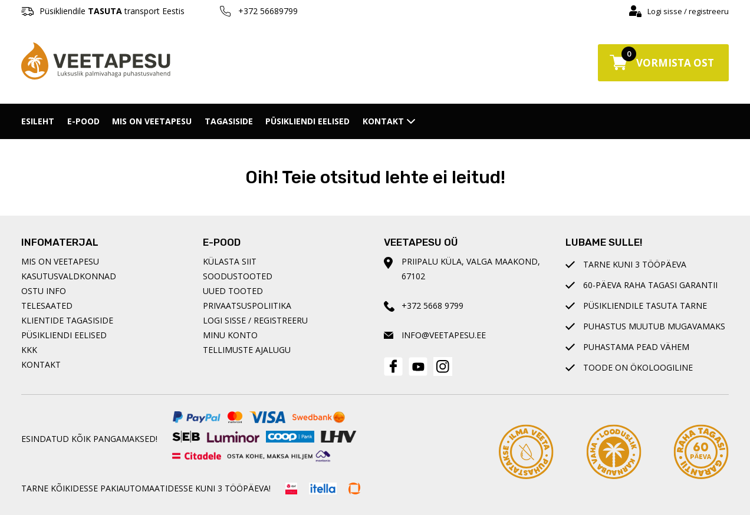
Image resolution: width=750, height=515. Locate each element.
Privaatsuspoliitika (247, 305)
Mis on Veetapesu (152, 121)
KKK (29, 349)
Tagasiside (229, 121)
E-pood (83, 121)
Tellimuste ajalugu (247, 349)
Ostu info (43, 290)
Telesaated (47, 305)
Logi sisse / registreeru (688, 11)
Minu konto (230, 335)
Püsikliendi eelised (307, 121)
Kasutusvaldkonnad (68, 276)
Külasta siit (229, 261)
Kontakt (389, 121)
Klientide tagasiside (67, 320)
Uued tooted (233, 290)
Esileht (37, 121)
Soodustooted (237, 276)
